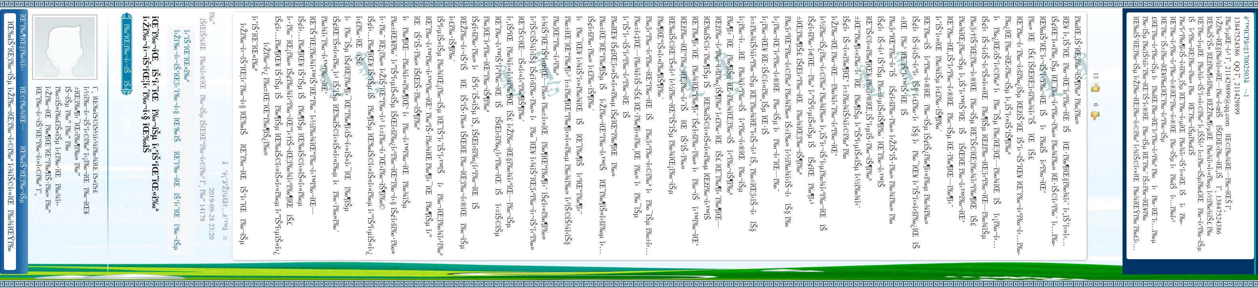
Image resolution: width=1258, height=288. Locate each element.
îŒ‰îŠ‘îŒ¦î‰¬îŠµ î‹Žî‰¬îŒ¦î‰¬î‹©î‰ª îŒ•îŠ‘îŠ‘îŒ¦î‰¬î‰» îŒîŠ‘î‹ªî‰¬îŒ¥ (23, 175)
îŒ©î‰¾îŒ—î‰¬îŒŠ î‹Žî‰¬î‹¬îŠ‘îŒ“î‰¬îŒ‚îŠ (23, 109)
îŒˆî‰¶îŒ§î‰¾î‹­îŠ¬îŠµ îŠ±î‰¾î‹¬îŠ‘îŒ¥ (23, 42)
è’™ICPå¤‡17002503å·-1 (1245, 57)
